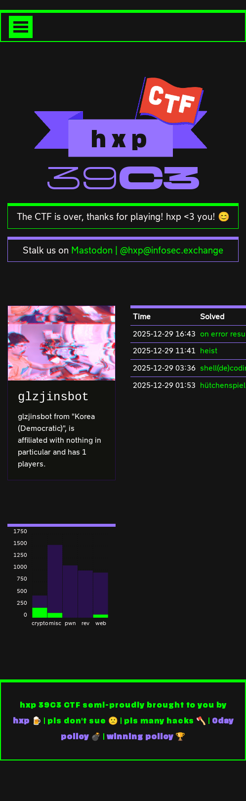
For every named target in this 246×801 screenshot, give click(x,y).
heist (208, 350)
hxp (21, 720)
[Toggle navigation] (21, 27)
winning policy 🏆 (146, 736)
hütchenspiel (223, 385)
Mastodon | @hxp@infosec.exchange (147, 250)
